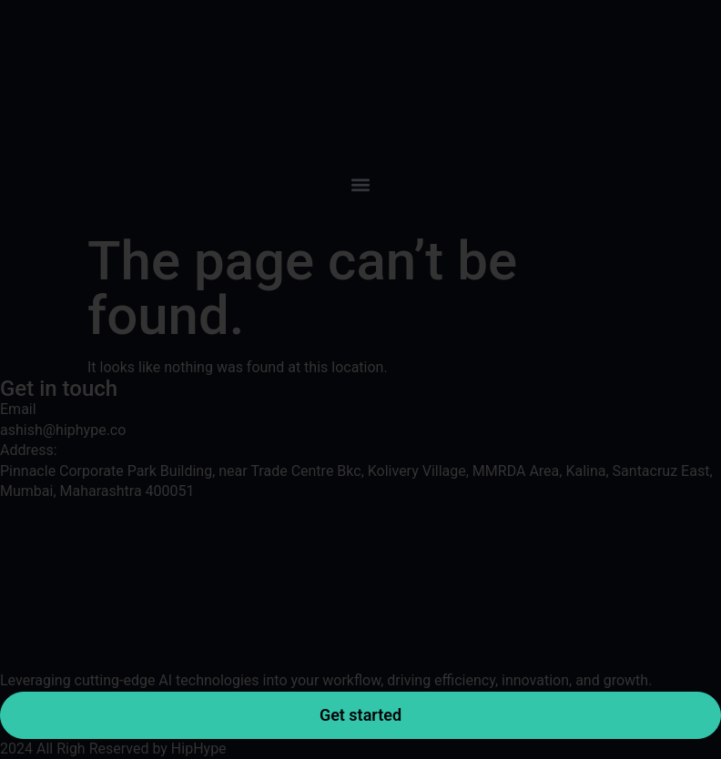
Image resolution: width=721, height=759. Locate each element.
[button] (360, 184)
